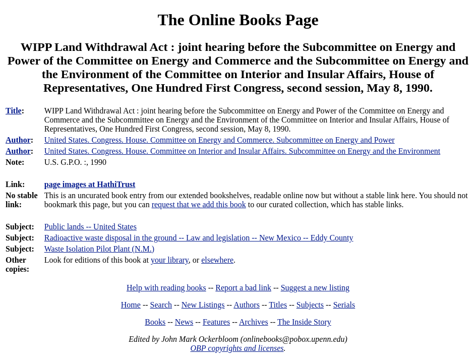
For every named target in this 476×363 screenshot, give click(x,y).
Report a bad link (243, 287)
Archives (253, 322)
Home (131, 304)
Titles (278, 304)
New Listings (203, 304)
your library (170, 260)
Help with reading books (166, 287)
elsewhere (217, 260)
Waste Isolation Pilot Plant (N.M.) (99, 249)
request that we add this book (199, 204)
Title (14, 110)
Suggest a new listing (315, 287)
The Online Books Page (237, 20)
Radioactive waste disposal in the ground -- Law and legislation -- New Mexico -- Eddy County (198, 237)
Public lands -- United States (90, 226)
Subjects (310, 304)
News (184, 322)
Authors (246, 304)
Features (216, 322)
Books (155, 322)
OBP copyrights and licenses (236, 348)
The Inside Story (304, 322)
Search (161, 304)
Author (18, 140)
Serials (344, 304)
